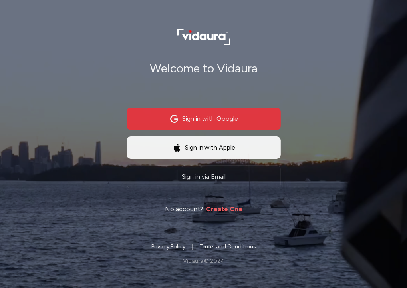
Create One (224, 210)
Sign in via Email (204, 178)
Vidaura (193, 261)
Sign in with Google (203, 120)
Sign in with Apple (203, 149)
